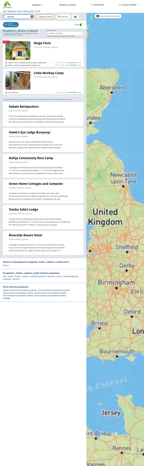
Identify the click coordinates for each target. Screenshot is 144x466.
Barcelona (16, 279)
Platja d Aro (51, 276)
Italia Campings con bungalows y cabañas (18, 295)
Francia (59, 276)
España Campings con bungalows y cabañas (50, 295)
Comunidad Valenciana (37, 276)
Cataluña (25, 276)
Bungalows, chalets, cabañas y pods (21, 11)
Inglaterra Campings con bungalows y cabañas (20, 290)
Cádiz (5, 276)
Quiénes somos (67, 4)
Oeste (6, 265)
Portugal (17, 276)
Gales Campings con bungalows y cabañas (18, 293)
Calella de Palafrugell (70, 276)
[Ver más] (43, 298)
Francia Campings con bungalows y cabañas (53, 290)
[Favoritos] (97, 4)
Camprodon (7, 279)
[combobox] (18, 16)
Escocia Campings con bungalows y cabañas (50, 293)
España (10, 276)
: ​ (65, 32)
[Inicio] (7, 5)
